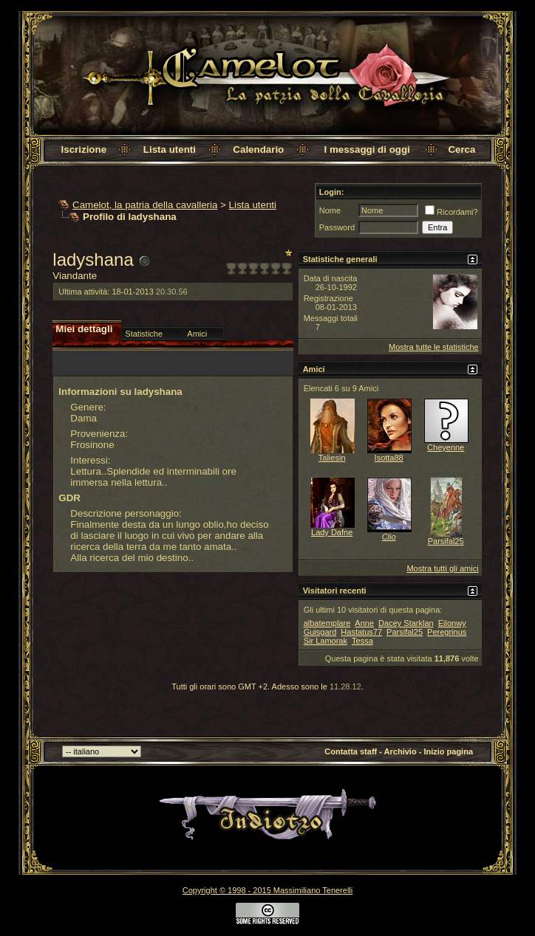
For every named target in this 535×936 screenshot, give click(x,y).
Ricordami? (451, 211)
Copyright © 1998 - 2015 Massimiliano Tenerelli (267, 890)
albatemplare (327, 623)
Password (337, 227)
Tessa (362, 640)
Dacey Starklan (406, 623)
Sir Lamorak (325, 640)
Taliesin (332, 457)
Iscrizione (83, 149)
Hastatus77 (361, 631)
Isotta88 (389, 457)
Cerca (461, 149)
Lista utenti (169, 149)
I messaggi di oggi (367, 149)
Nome (330, 210)
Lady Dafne (331, 532)
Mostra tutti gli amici (442, 568)
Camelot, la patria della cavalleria (144, 204)
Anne (364, 623)
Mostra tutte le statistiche (434, 347)
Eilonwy (452, 623)
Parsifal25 (446, 541)
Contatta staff (350, 751)
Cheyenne (445, 447)
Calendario (258, 149)
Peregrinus (446, 631)
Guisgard (320, 631)
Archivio (400, 751)
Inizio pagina (448, 751)
